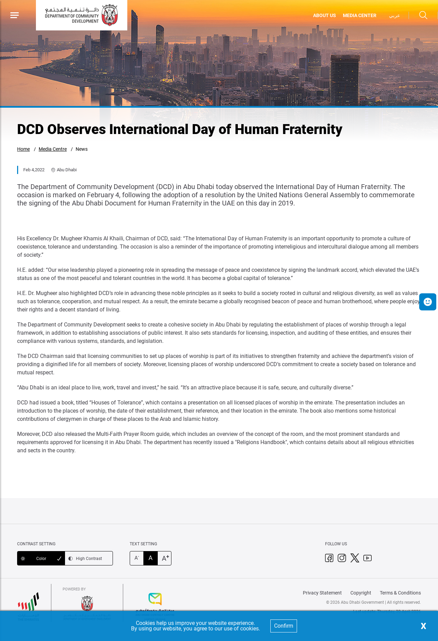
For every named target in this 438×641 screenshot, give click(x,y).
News (82, 149)
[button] (427, 301)
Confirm (283, 626)
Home (23, 149)
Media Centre (53, 149)
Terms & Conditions (400, 593)
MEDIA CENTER (359, 15)
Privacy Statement (322, 593)
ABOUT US (324, 15)
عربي (394, 15)
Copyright (360, 593)
